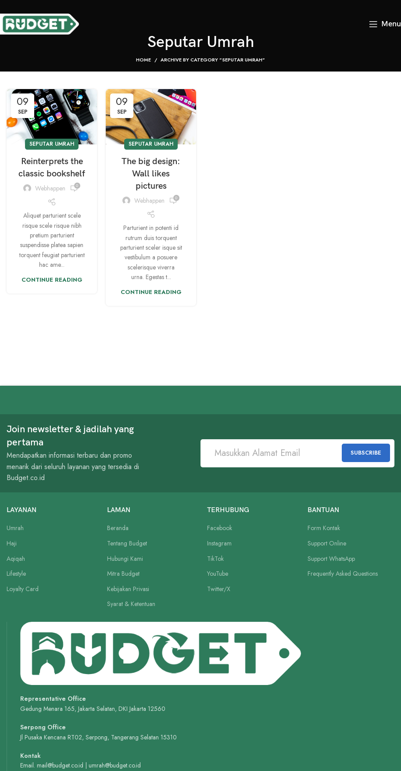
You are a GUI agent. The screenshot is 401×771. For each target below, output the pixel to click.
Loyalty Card (23, 589)
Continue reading (51, 280)
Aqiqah (16, 559)
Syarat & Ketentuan (131, 604)
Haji (12, 543)
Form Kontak (324, 528)
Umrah (15, 528)
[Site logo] (39, 23)
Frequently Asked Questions (343, 574)
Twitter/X (218, 589)
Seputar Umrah (51, 144)
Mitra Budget (123, 574)
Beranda (118, 528)
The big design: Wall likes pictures (151, 173)
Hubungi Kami (125, 559)
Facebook (219, 528)
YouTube (217, 574)
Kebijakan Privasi (128, 589)
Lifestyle (16, 574)
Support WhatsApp (331, 559)
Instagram (219, 543)
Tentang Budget (127, 543)
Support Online (327, 543)
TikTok (215, 559)
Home (143, 59)
